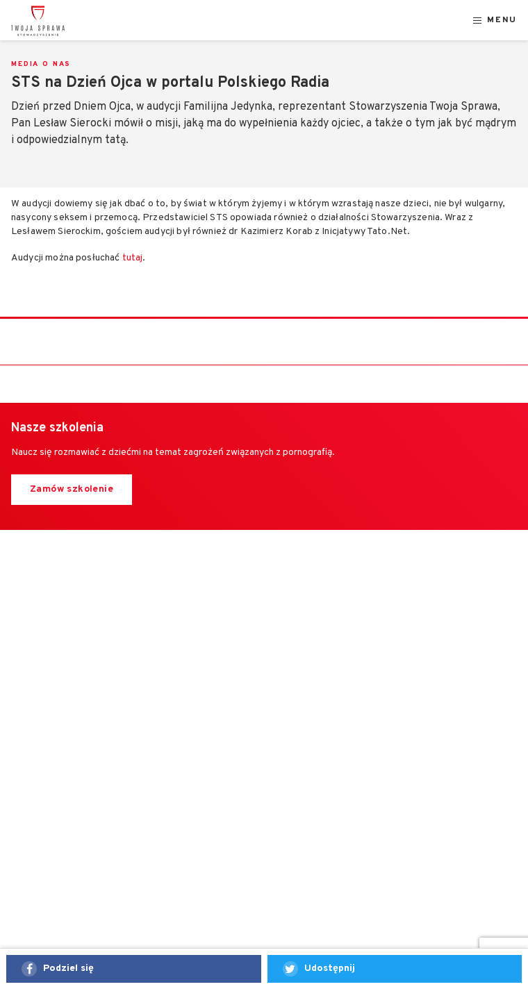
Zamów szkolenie (71, 489)
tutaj (132, 258)
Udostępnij (329, 968)
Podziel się (68, 968)
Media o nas (41, 64)
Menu (502, 20)
